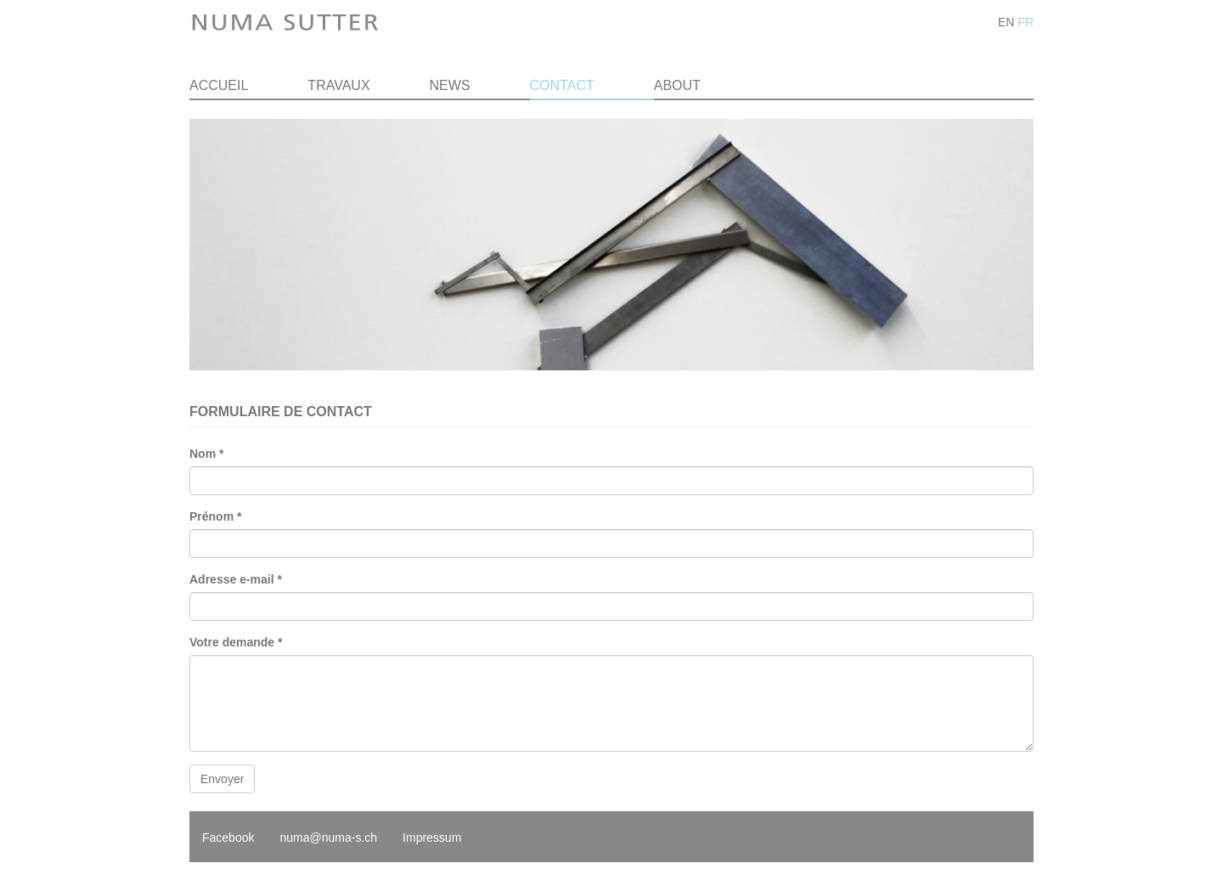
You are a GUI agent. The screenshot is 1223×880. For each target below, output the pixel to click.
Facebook (228, 837)
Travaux (338, 85)
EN (1006, 22)
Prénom (215, 516)
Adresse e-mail (235, 579)
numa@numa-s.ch (328, 837)
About (677, 85)
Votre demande (235, 642)
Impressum (432, 837)
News (450, 85)
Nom (206, 453)
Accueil (218, 85)
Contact (562, 85)
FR (1025, 22)
